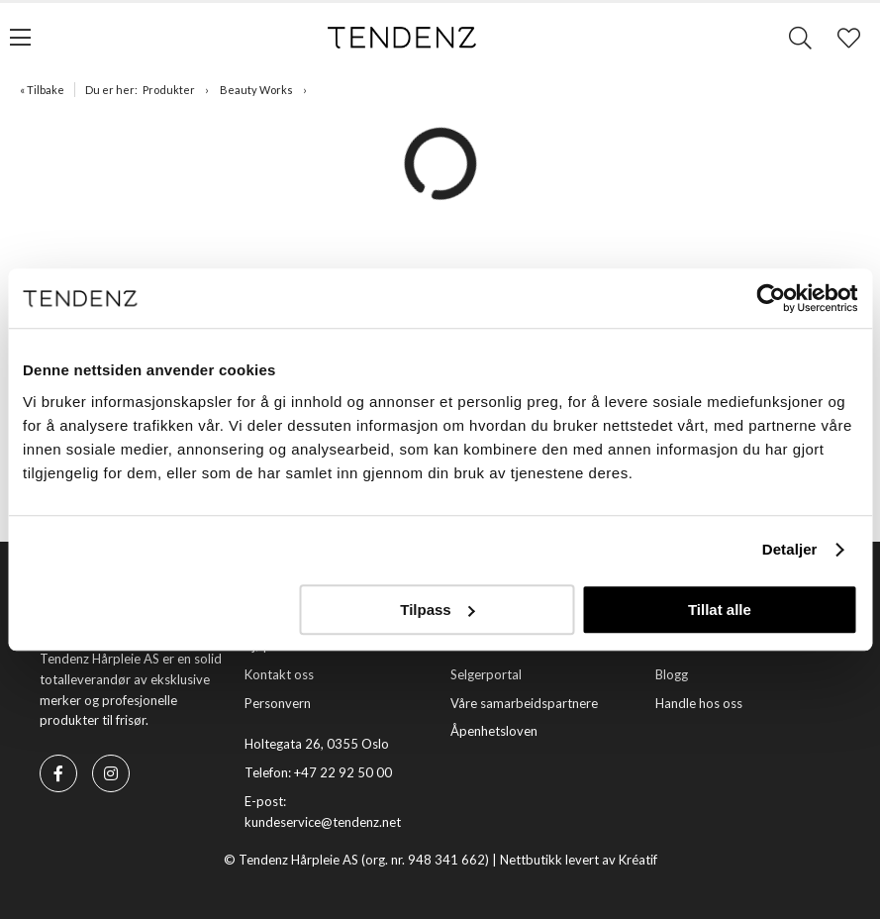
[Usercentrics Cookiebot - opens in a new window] (770, 298)
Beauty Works (256, 89)
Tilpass (437, 609)
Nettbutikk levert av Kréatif (578, 860)
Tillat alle (719, 609)
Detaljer (790, 549)
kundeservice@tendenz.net (322, 822)
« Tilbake (42, 89)
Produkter (169, 89)
